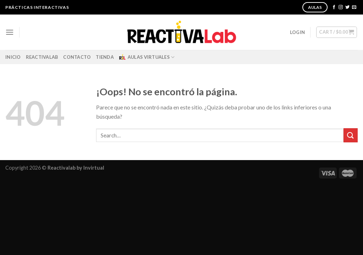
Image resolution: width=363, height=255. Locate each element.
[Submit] (351, 135)
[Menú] (9, 32)
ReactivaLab (42, 57)
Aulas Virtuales (146, 57)
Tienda (105, 57)
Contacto (77, 57)
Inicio (13, 57)
